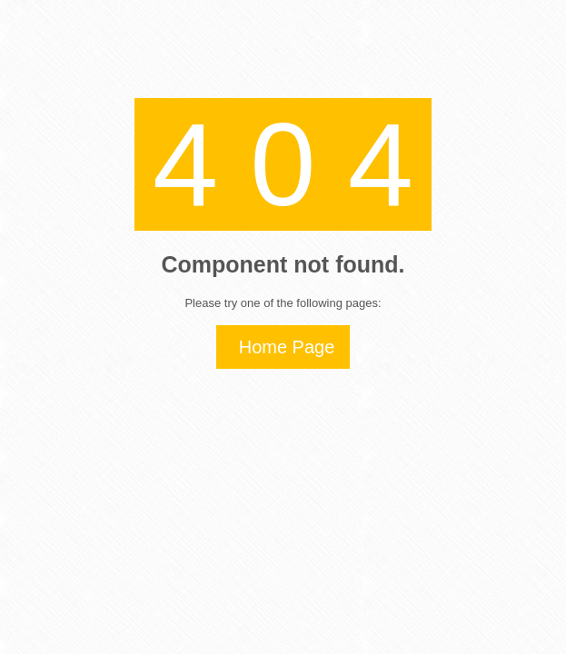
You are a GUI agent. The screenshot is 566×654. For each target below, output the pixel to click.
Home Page (287, 347)
